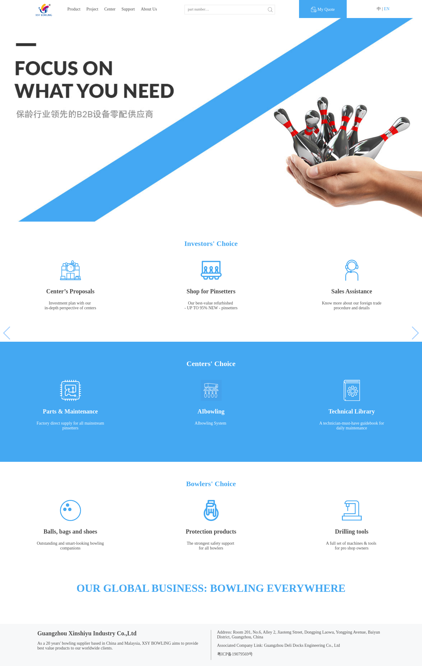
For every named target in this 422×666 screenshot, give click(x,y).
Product (74, 9)
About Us (149, 9)
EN (387, 9)
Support (128, 9)
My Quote (323, 9)
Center (109, 9)
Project (92, 9)
